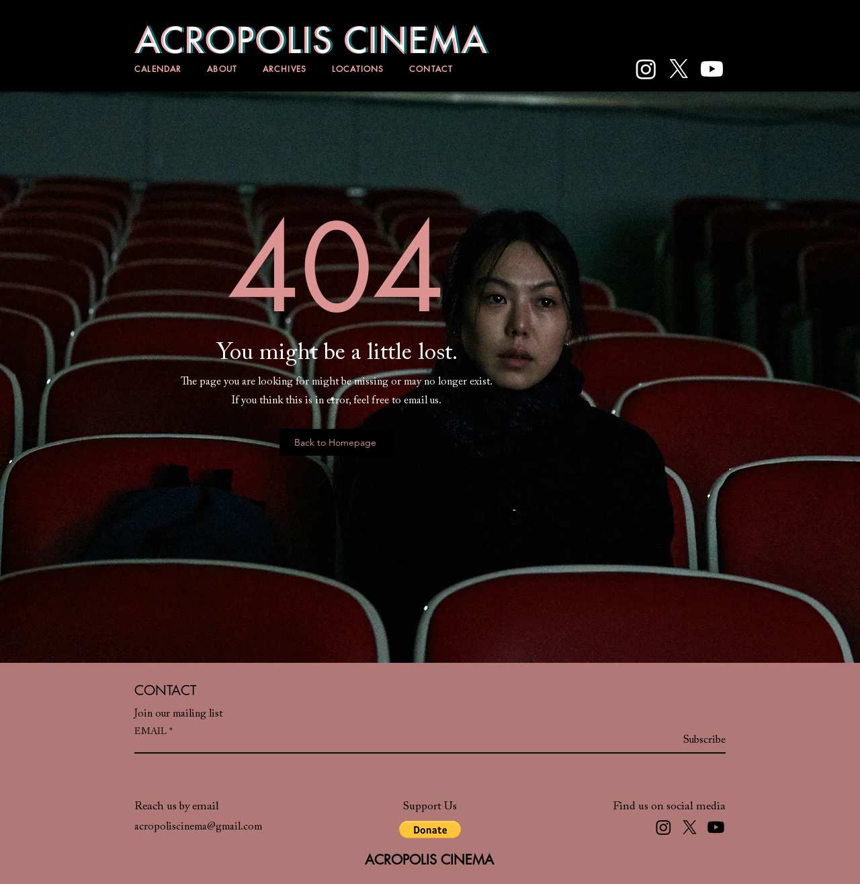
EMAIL (150, 732)
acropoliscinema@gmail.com (198, 826)
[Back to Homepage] (337, 442)
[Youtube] (712, 69)
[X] (679, 69)
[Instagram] (646, 69)
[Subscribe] (692, 740)
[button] (430, 829)
